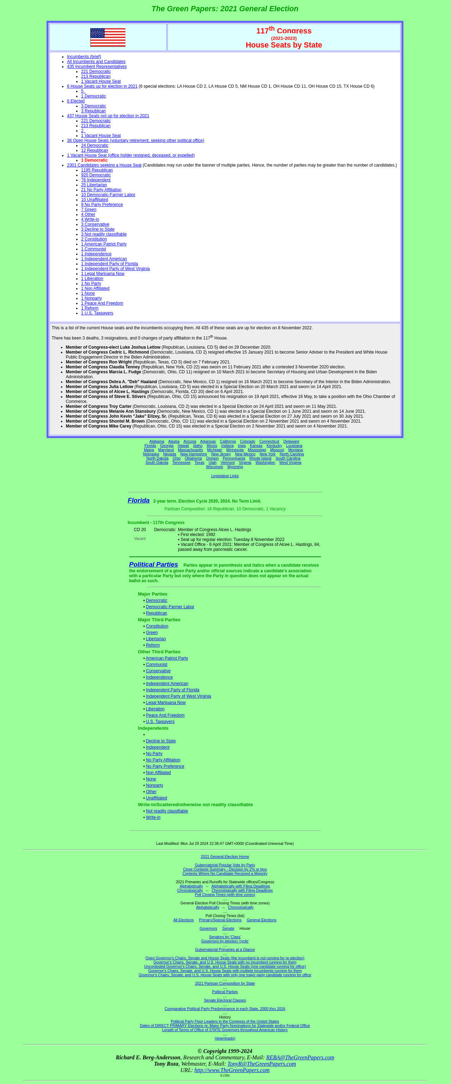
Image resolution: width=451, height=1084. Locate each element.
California (228, 441)
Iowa (242, 445)
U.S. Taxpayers (160, 721)
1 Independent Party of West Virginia (115, 268)
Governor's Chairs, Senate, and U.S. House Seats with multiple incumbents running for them (225, 970)
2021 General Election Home (225, 856)
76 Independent (95, 179)
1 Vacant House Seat (101, 81)
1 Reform (89, 308)
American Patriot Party (167, 658)
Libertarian (156, 638)
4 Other (88, 214)
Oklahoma (193, 458)
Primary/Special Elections (220, 920)
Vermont (228, 462)
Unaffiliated (156, 798)
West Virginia (290, 462)
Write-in (153, 817)
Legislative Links (225, 476)
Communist (156, 664)
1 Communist (93, 249)
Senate (228, 928)
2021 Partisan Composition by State (225, 983)
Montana (295, 450)
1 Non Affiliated (95, 288)
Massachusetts (190, 450)
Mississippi (257, 450)
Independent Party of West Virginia (178, 696)
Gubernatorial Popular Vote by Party (225, 865)
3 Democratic (93, 106)
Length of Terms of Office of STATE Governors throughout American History (225, 1030)
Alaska (173, 441)
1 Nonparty (91, 298)
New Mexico (245, 454)
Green (151, 632)
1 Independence (96, 253)
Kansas (256, 445)
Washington (265, 462)
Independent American (167, 683)
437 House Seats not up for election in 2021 (108, 115)
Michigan (214, 450)
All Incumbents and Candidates (96, 61)
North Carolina (292, 454)
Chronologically (190, 890)
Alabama (156, 441)
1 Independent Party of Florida (109, 263)
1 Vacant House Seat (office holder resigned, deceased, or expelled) (130, 155)
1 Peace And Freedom (102, 303)
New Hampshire (193, 454)
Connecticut (269, 441)
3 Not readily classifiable (103, 234)
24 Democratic (94, 145)
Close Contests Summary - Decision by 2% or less (225, 869)
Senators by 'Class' (225, 937)
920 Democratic (96, 175)
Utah (213, 462)
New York (268, 454)
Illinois (212, 445)
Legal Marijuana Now (166, 702)
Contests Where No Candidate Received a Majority (225, 873)
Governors (208, 928)
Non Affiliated (158, 772)
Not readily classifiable (167, 811)
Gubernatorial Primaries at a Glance (225, 949)
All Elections (183, 920)
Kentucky (274, 445)
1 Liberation (92, 278)
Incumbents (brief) (84, 56)
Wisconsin (214, 467)
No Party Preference (165, 766)
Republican (156, 613)
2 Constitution (94, 239)
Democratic (156, 600)
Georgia (167, 445)
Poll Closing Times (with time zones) (225, 894)
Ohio (177, 458)
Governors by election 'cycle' (225, 941)
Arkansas (208, 441)
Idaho (198, 445)
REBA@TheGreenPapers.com (300, 1057)
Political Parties (153, 564)
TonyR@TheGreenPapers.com (262, 1064)
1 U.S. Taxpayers (97, 313)
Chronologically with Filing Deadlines (242, 890)
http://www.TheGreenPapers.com (232, 1070)
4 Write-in (90, 219)
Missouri (277, 450)
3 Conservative (95, 224)
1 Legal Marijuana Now (102, 273)
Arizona (190, 441)
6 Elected (76, 101)
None (151, 779)
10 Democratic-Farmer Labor (108, 194)
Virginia (245, 462)
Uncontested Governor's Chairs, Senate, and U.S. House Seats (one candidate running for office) (225, 966)
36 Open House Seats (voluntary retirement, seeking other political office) (135, 140)
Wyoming (235, 467)
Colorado (247, 441)
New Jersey (221, 454)
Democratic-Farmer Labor (170, 606)
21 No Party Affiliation (101, 189)
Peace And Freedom (165, 715)
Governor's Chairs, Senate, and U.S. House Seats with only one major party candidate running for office (225, 975)
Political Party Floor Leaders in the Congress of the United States (225, 1021)
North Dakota (157, 458)
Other (151, 791)
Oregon (212, 458)
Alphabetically (191, 886)
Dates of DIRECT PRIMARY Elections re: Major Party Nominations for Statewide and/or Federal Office (225, 1025)
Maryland (166, 450)
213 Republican (95, 76)
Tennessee (181, 462)
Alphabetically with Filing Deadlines (240, 886)
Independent (157, 747)
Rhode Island (260, 458)
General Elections (261, 920)
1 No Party (91, 283)
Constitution (157, 626)
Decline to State (161, 741)
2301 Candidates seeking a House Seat (104, 165)
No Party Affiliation (163, 760)
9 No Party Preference (102, 204)
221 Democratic (96, 71)
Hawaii (183, 445)
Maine (149, 450)
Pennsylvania (234, 458)
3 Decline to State (98, 229)
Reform (153, 645)
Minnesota (234, 450)
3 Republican (93, 110)
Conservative (158, 670)
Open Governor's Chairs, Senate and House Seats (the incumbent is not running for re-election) (225, 958)
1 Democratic (93, 96)
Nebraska (151, 454)
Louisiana (294, 445)
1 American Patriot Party (103, 244)
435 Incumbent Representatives (96, 66)
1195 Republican (97, 170)
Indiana (227, 445)
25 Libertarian (94, 184)
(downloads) (225, 1038)
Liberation (155, 708)
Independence (159, 677)
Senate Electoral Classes (225, 1000)
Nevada (169, 454)
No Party (154, 753)
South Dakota (157, 462)
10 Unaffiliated (94, 199)
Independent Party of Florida (172, 689)
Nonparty (154, 785)
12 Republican (94, 150)
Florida (150, 445)
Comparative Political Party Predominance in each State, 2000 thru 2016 (225, 1009)
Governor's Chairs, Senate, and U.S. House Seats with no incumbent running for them (225, 962)
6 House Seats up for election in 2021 (102, 86)
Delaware (291, 441)
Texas (199, 462)
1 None (88, 293)
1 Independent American (104, 258)
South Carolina (288, 458)
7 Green (88, 209)
